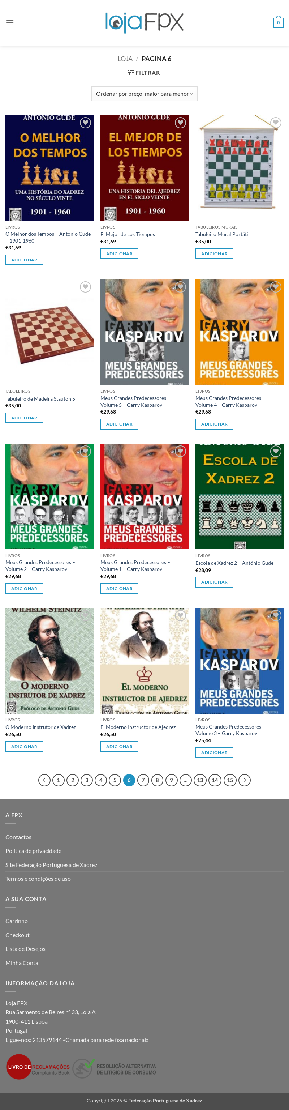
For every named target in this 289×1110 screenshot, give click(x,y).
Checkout (17, 934)
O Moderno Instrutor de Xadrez (40, 727)
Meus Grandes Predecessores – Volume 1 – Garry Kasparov (135, 565)
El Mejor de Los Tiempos (127, 234)
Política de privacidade (33, 850)
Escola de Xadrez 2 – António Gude (234, 563)
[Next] (244, 780)
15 (230, 780)
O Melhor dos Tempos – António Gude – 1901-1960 (48, 237)
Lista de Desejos (25, 948)
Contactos (18, 836)
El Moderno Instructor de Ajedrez (138, 727)
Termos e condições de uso (38, 878)
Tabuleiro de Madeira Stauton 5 (40, 399)
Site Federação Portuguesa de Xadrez (51, 864)
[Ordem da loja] (144, 93)
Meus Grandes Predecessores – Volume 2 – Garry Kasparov (40, 565)
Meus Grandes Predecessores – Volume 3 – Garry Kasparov (230, 730)
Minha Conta (21, 962)
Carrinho (16, 920)
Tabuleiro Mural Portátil (222, 234)
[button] (9, 22)
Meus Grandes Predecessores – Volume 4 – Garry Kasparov (230, 401)
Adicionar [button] (24, 259)
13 (200, 780)
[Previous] (44, 780)
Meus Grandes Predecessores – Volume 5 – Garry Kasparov (135, 401)
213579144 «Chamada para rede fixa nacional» (90, 1039)
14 (215, 780)
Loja (125, 59)
